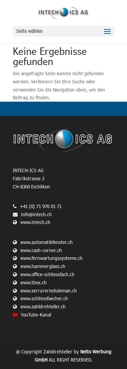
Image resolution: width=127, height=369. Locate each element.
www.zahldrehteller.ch (43, 306)
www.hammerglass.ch (42, 266)
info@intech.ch (36, 214)
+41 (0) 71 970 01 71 (41, 206)
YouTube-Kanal (36, 314)
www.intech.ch (31, 222)
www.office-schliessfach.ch (47, 274)
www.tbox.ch (33, 282)
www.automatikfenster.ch (46, 242)
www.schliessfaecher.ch (44, 298)
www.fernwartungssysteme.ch (51, 258)
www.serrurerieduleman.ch (48, 290)
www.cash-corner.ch (41, 250)
